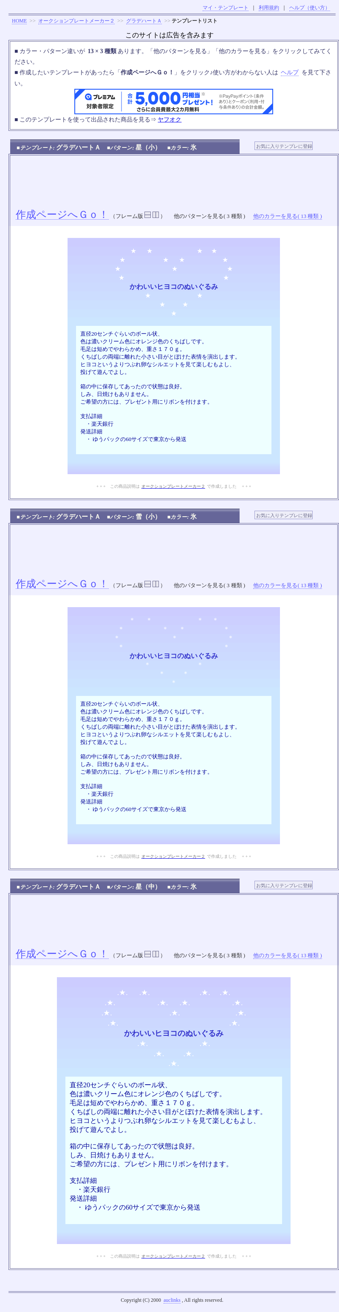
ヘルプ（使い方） (309, 8)
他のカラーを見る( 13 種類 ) (287, 216)
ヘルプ (290, 72)
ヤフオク (169, 119)
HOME (19, 21)
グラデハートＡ (144, 21)
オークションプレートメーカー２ (76, 21)
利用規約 (269, 8)
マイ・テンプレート (226, 8)
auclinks (172, 1300)
